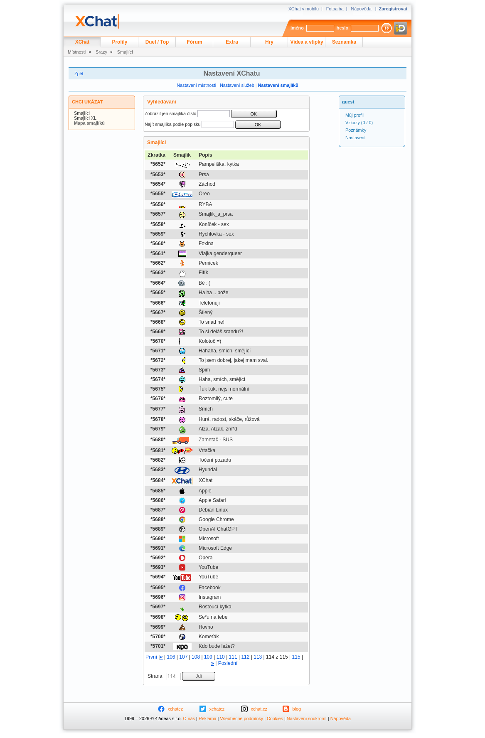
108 (196, 657)
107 (183, 657)
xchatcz (175, 708)
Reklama (208, 718)
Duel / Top (157, 42)
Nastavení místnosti (196, 85)
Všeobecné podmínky (241, 718)
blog (297, 708)
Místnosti (77, 51)
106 (171, 657)
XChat (82, 42)
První (151, 657)
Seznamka (344, 42)
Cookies (275, 718)
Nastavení (355, 137)
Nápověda (361, 8)
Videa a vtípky (307, 42)
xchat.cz (259, 708)
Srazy (101, 51)
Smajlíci (125, 51)
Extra (232, 42)
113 (258, 657)
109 (208, 657)
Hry (269, 42)
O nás (189, 718)
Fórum (194, 42)
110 (221, 657)
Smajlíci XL (85, 118)
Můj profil (354, 115)
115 (296, 657)
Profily (120, 42)
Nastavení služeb (237, 85)
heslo (342, 27)
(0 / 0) (359, 122)
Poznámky (355, 130)
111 (233, 657)
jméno (297, 27)
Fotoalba (335, 8)
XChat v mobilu (303, 8)
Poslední (228, 663)
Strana (156, 676)
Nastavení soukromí (307, 718)
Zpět (79, 73)
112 (245, 657)
